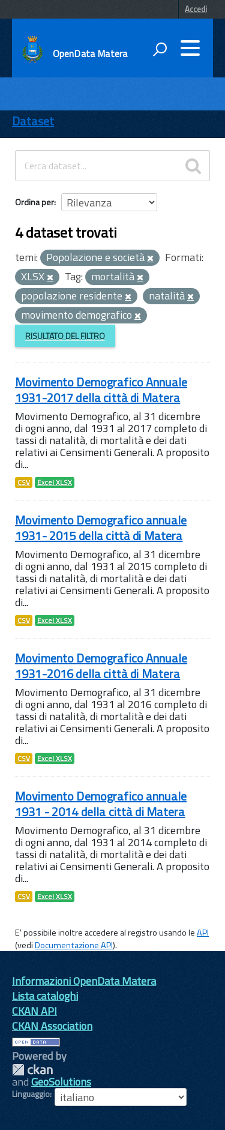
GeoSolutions (61, 1082)
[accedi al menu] (190, 48)
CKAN (32, 1069)
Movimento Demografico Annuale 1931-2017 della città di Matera (101, 390)
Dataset (33, 121)
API (203, 932)
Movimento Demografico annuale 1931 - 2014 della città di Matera (101, 804)
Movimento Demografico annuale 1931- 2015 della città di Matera (101, 528)
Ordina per (34, 202)
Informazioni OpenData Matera (84, 981)
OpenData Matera (90, 53)
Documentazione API (74, 945)
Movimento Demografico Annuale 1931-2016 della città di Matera (101, 666)
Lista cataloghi (45, 996)
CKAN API (34, 1011)
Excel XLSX (54, 482)
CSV (23, 482)
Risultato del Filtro (65, 335)
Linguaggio (31, 1094)
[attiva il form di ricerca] (159, 49)
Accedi (196, 9)
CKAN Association (52, 1026)
